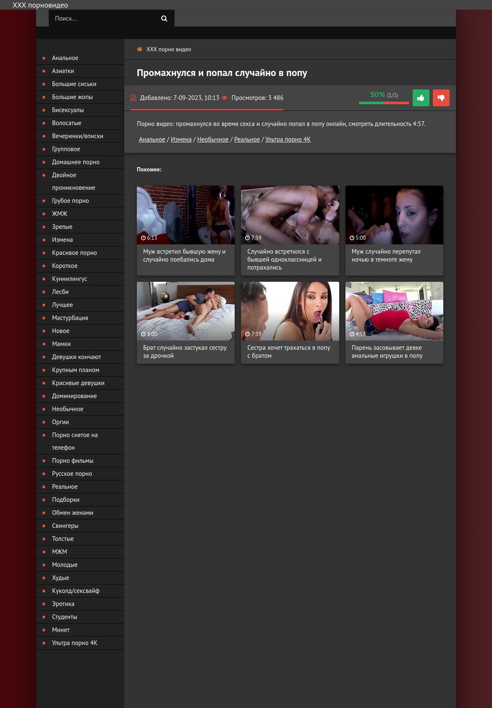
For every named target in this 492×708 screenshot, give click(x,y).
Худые (60, 578)
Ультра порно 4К (288, 139)
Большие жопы (72, 97)
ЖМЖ (59, 214)
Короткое (65, 266)
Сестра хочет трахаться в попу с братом (288, 351)
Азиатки (63, 71)
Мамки (61, 344)
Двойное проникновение (73, 181)
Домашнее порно (75, 162)
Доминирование (74, 396)
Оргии (60, 422)
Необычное (213, 139)
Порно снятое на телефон (75, 441)
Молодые (65, 565)
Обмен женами (73, 513)
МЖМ (59, 552)
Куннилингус (69, 279)
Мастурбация (70, 318)
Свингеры (65, 526)
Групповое (66, 149)
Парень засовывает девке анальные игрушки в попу (387, 351)
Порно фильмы (73, 460)
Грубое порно (70, 201)
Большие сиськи (74, 84)
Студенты (64, 617)
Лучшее (62, 305)
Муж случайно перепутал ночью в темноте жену (386, 255)
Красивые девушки (78, 383)
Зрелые (62, 227)
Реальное (247, 139)
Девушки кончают (76, 357)
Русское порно (72, 473)
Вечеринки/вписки (77, 136)
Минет (61, 630)
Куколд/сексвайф (75, 591)
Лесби (60, 292)
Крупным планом (75, 370)
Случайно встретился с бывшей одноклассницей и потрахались (284, 259)
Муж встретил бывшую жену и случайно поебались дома (184, 255)
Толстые (63, 539)
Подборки (66, 499)
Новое (60, 331)
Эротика (63, 604)
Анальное (152, 139)
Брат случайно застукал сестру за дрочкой (184, 351)
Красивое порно (74, 253)
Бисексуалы (68, 110)
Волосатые (66, 123)
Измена (181, 139)
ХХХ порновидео (40, 5)
